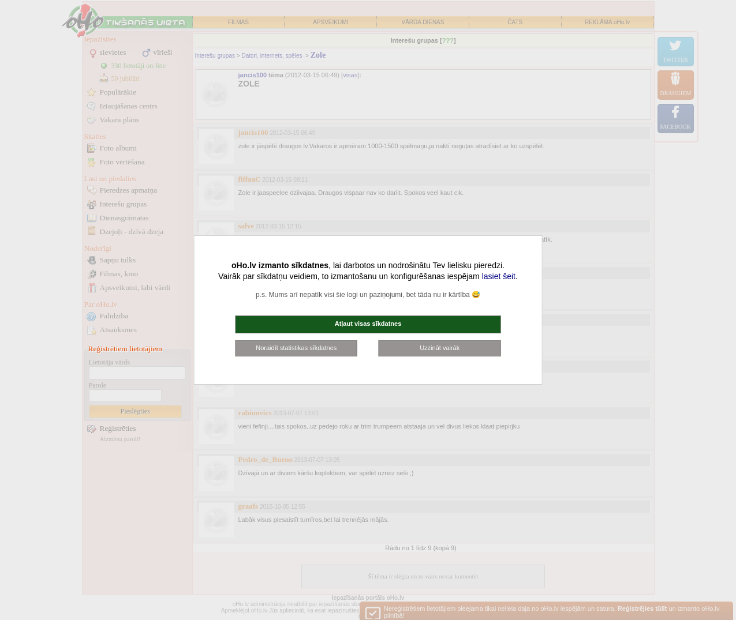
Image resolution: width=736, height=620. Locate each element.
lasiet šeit (498, 276)
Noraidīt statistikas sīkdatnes (296, 347)
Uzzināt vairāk (439, 347)
